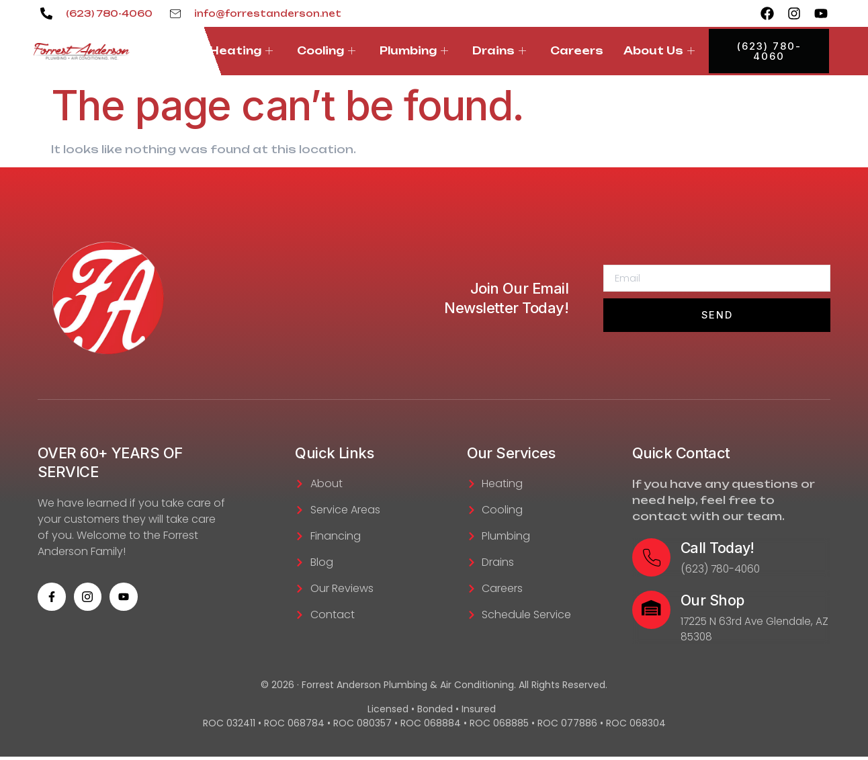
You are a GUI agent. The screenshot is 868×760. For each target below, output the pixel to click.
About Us (659, 50)
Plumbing (414, 50)
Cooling (326, 50)
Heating (241, 50)
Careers (576, 50)
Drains (499, 50)
